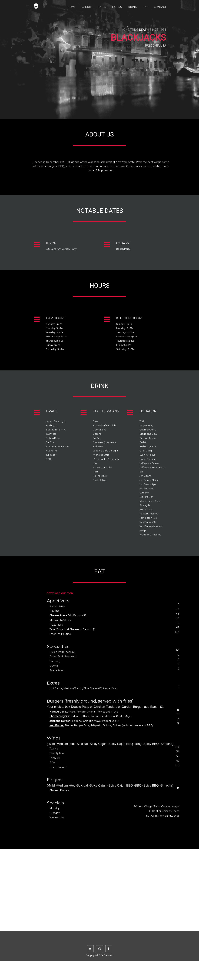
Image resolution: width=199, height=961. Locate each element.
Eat (145, 7)
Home (72, 7)
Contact (160, 7)
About (86, 7)
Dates (101, 7)
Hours (117, 7)
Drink (132, 7)
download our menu (61, 593)
